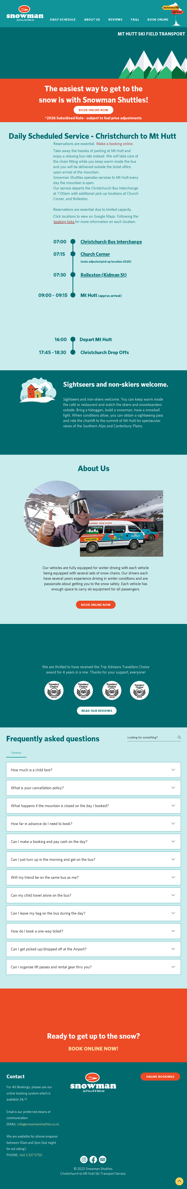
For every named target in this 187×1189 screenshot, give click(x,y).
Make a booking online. (115, 143)
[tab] (16, 753)
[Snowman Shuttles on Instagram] (84, 1159)
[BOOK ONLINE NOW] (93, 110)
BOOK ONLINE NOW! (93, 1048)
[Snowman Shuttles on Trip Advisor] (102, 1159)
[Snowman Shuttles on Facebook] (93, 1159)
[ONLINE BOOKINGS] (160, 1077)
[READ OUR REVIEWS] (97, 711)
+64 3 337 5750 (30, 1155)
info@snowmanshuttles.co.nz (38, 1124)
